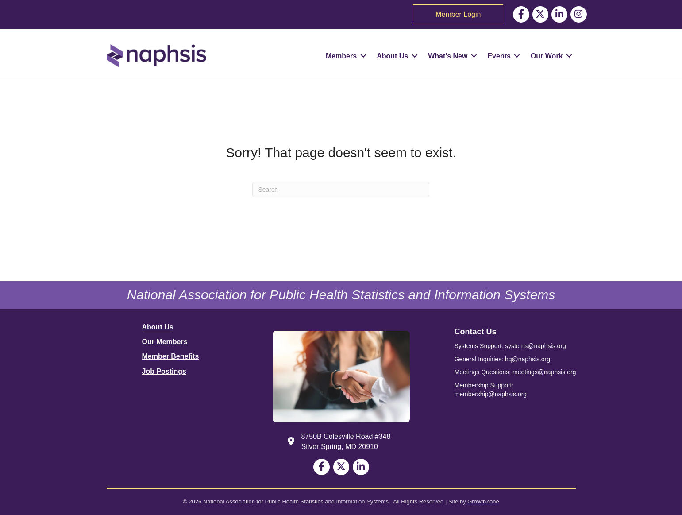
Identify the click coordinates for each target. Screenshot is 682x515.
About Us (392, 55)
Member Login (458, 14)
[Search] (340, 189)
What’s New (447, 55)
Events (498, 55)
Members (341, 55)
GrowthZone (483, 501)
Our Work (547, 55)
